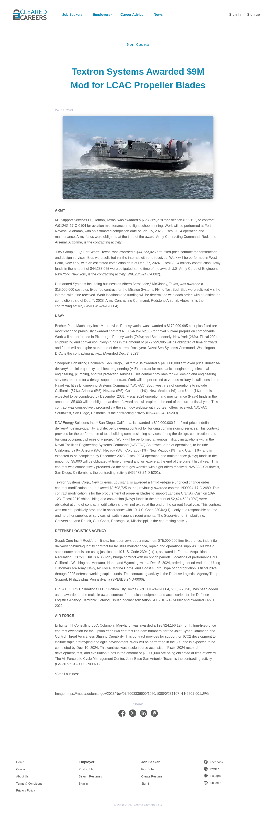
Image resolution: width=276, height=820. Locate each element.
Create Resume (151, 776)
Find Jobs (147, 769)
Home (20, 762)
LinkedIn (215, 783)
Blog (130, 44)
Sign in (235, 14)
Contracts (142, 44)
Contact (21, 769)
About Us (22, 776)
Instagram (216, 775)
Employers (101, 14)
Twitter (214, 769)
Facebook (216, 762)
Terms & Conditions (29, 783)
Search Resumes (90, 776)
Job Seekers (72, 14)
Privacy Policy (25, 790)
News (158, 14)
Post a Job (86, 769)
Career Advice (132, 14)
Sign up (253, 14)
